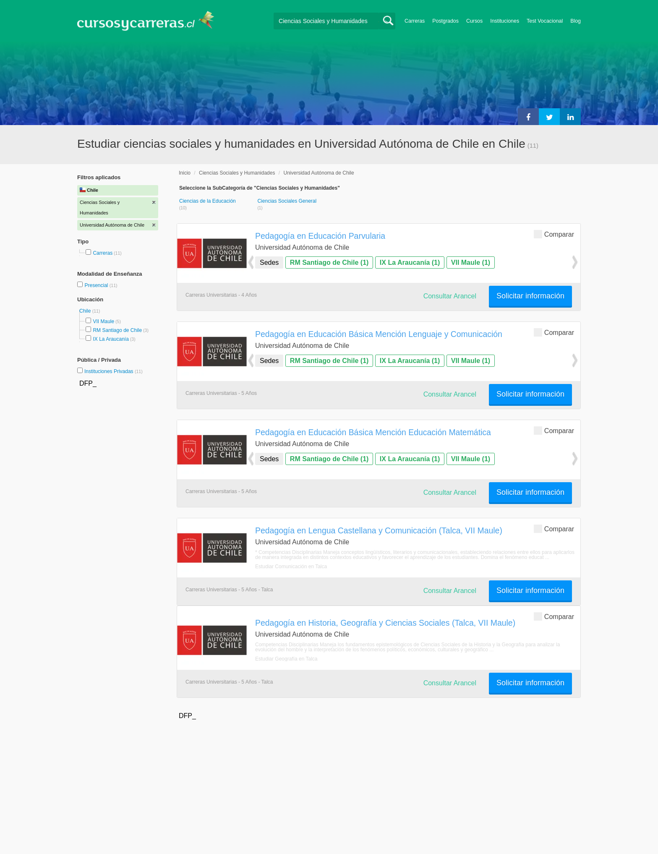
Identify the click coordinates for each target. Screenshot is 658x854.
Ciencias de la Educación (207, 201)
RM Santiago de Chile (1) (329, 262)
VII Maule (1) (470, 262)
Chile (85, 311)
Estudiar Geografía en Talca (286, 659)
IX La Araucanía (110, 339)
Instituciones (504, 21)
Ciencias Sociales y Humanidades (237, 173)
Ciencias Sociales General (286, 201)
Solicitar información (530, 296)
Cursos (474, 21)
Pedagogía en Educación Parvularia (320, 235)
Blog (575, 21)
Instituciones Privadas (113, 371)
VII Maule (103, 321)
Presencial (96, 285)
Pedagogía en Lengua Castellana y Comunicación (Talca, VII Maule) (378, 530)
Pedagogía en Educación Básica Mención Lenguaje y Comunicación (378, 334)
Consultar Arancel (449, 296)
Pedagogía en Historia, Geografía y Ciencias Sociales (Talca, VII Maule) (385, 622)
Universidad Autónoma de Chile (318, 173)
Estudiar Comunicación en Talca (291, 566)
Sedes (269, 262)
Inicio (185, 173)
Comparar (554, 234)
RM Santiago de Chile (117, 330)
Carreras (415, 21)
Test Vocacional (545, 21)
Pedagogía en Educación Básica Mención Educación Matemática (373, 432)
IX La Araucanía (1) (410, 262)
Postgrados (445, 21)
